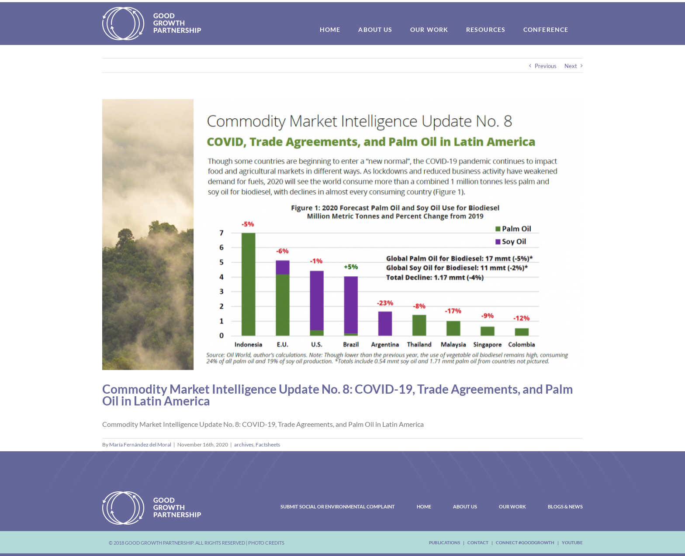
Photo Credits (266, 543)
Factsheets (268, 444)
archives (243, 444)
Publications (444, 542)
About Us (465, 506)
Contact (477, 542)
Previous (546, 65)
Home (424, 506)
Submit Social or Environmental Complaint (337, 506)
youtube (572, 542)
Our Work (512, 506)
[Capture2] (342, 234)
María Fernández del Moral (140, 444)
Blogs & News (565, 506)
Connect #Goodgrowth (525, 542)
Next (570, 65)
